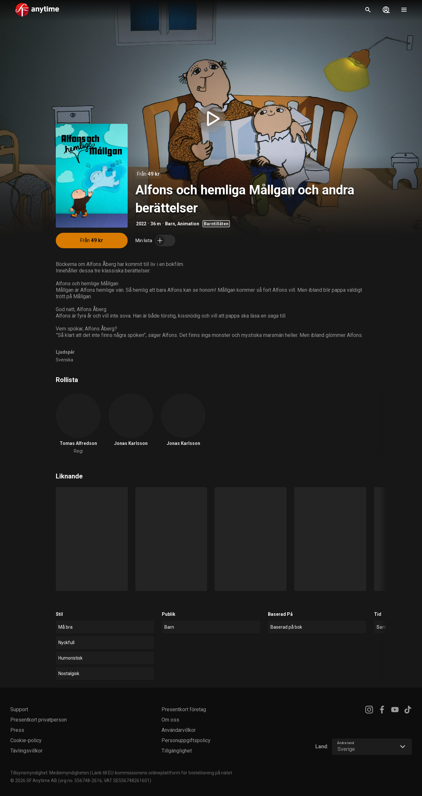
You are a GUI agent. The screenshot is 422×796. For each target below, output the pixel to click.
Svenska (64, 359)
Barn (170, 223)
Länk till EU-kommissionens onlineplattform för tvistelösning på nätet (162, 772)
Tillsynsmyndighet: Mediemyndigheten (49, 772)
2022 (141, 223)
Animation (188, 223)
